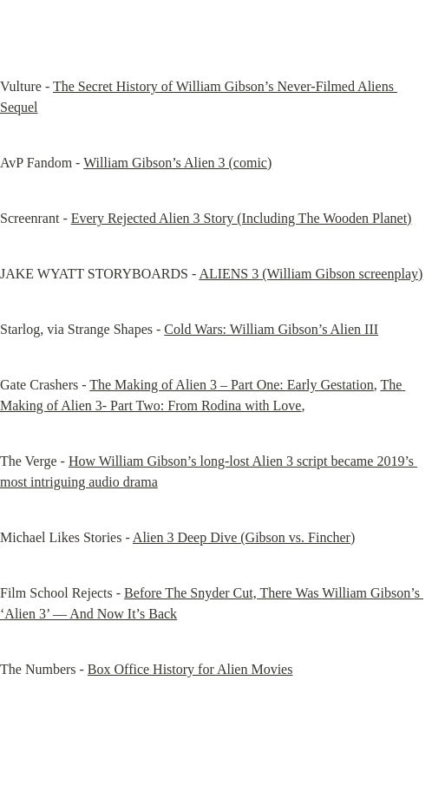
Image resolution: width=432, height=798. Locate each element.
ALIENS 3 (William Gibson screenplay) (310, 273)
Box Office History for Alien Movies (190, 669)
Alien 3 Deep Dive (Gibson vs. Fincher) (244, 537)
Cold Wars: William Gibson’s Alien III (271, 329)
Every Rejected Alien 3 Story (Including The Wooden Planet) (241, 218)
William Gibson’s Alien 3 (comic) (177, 162)
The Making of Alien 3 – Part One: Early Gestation (231, 384)
